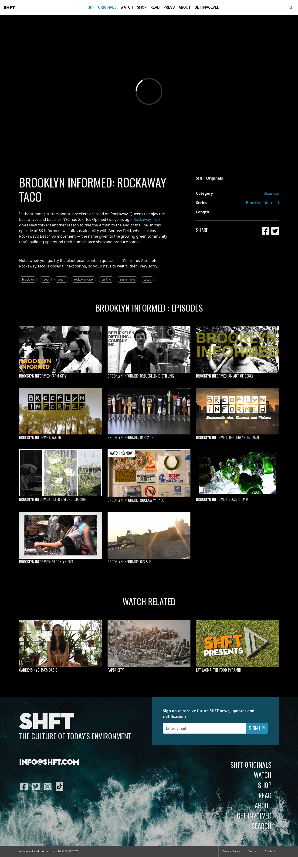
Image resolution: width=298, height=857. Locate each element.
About (185, 7)
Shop (142, 7)
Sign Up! (257, 728)
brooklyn (28, 279)
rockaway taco (83, 279)
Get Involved (207, 7)
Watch (126, 7)
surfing (106, 279)
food (46, 279)
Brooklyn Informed (262, 202)
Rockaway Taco (147, 219)
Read (155, 7)
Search (261, 826)
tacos (147, 279)
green (61, 279)
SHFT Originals (102, 7)
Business (271, 193)
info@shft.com (49, 762)
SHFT (9, 7)
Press (169, 7)
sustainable (127, 279)
